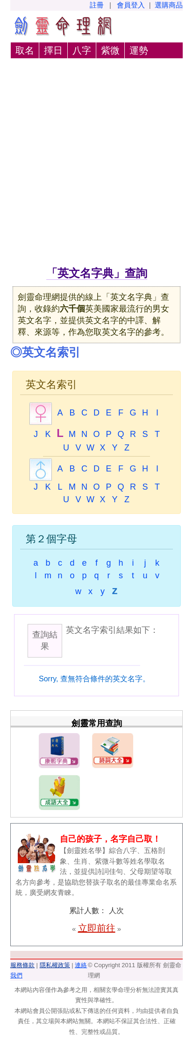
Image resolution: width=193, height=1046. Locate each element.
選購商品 (169, 5)
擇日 (53, 50)
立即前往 (96, 928)
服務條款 (22, 965)
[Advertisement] (96, 164)
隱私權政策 (55, 965)
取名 (24, 50)
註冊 (97, 5)
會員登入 (131, 5)
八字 (81, 50)
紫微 (110, 50)
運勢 (138, 50)
